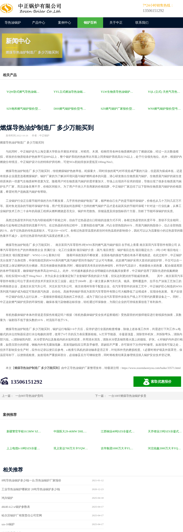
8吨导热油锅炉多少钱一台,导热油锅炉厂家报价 (32, 480)
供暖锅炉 (102, 507)
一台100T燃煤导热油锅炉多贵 (127, 395)
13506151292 (26, 382)
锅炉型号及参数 (12, 507)
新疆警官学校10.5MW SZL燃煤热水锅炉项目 (24, 431)
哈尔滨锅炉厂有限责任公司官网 (22, 498)
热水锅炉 (102, 515)
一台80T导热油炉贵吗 (29, 395)
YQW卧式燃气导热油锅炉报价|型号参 (24, 91)
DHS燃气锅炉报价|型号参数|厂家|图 (71, 108)
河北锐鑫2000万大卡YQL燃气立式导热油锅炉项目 (165, 448)
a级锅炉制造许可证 (14, 515)
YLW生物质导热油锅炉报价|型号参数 (118, 91)
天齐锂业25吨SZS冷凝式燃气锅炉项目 (165, 431)
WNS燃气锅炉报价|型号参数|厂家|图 (165, 108)
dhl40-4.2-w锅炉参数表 (111, 489)
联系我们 (141, 22)
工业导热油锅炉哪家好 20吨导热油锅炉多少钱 (126, 480)
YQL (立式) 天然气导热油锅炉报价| (165, 91)
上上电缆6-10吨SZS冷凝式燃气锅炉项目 (24, 448)
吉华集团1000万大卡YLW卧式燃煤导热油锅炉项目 (118, 448)
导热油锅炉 (13, 22)
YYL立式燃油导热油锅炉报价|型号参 (71, 91)
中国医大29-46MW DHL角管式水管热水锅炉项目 (71, 431)
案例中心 (64, 22)
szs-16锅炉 (103, 498)
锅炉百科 (90, 22)
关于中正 (116, 22)
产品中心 (38, 22)
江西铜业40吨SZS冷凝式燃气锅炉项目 (118, 431)
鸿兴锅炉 (8, 489)
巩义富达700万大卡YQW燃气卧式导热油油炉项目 (71, 448)
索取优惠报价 (157, 382)
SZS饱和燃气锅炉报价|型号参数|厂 (24, 108)
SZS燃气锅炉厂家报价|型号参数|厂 (118, 108)
